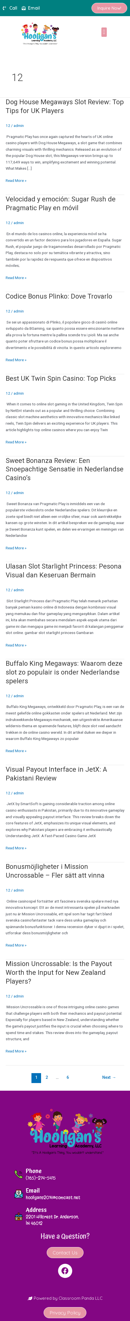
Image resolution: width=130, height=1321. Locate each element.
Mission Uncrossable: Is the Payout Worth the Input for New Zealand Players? (59, 972)
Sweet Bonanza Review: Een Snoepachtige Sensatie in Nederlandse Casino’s (64, 469)
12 (8, 125)
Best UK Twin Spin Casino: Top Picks (61, 378)
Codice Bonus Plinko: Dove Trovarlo (59, 296)
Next (109, 1077)
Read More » (16, 180)
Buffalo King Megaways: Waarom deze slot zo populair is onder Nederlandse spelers (64, 672)
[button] (104, 32)
